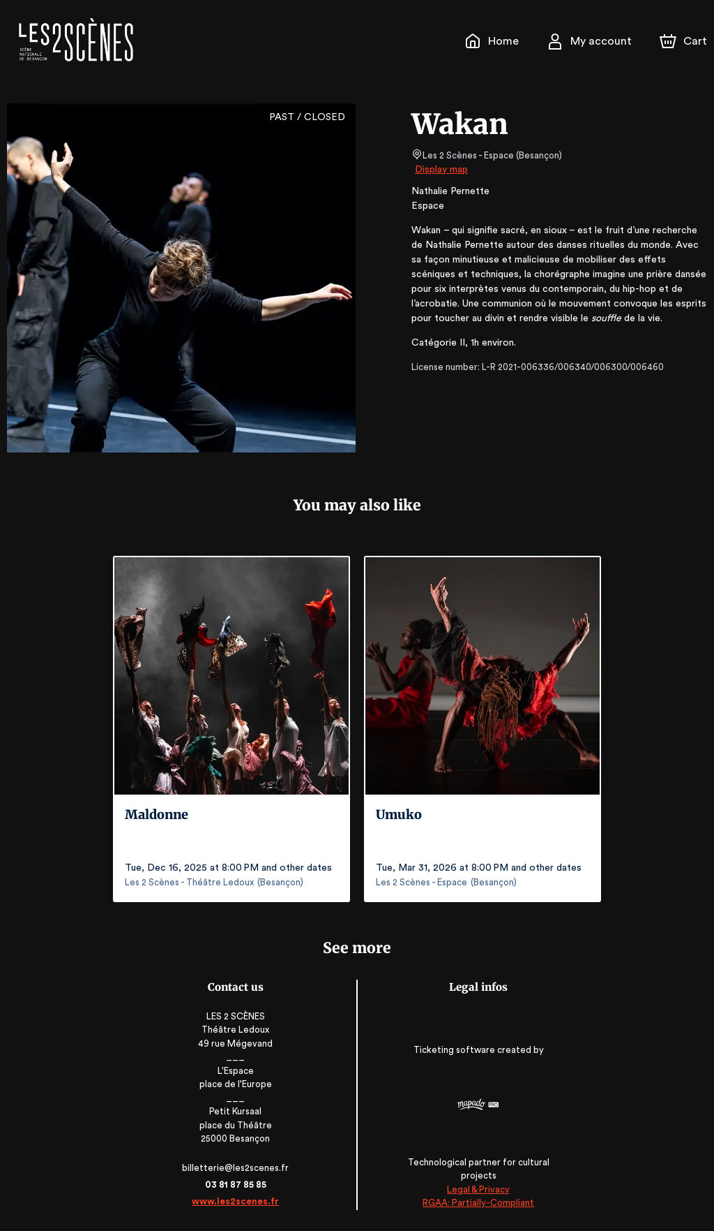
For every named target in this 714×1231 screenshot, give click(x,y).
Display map (442, 169)
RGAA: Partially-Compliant (476, 1202)
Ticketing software (454, 1050)
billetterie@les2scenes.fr (237, 1168)
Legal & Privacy (476, 1189)
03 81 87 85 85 (237, 1184)
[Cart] (684, 41)
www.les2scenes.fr (237, 1201)
